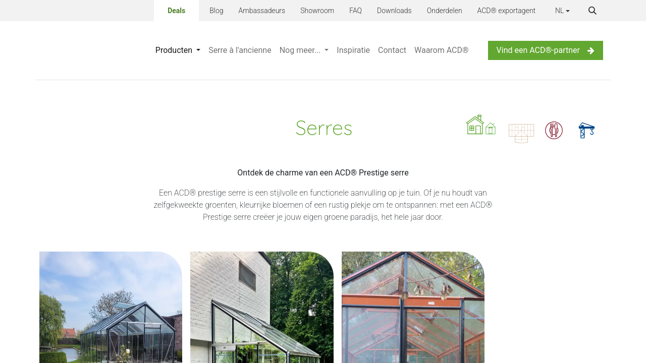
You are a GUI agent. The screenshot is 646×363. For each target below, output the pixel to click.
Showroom (317, 11)
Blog (216, 11)
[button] (592, 10)
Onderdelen (444, 11)
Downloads (394, 11)
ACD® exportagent (506, 11)
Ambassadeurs (262, 11)
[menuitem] (177, 50)
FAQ (355, 11)
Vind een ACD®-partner (546, 50)
